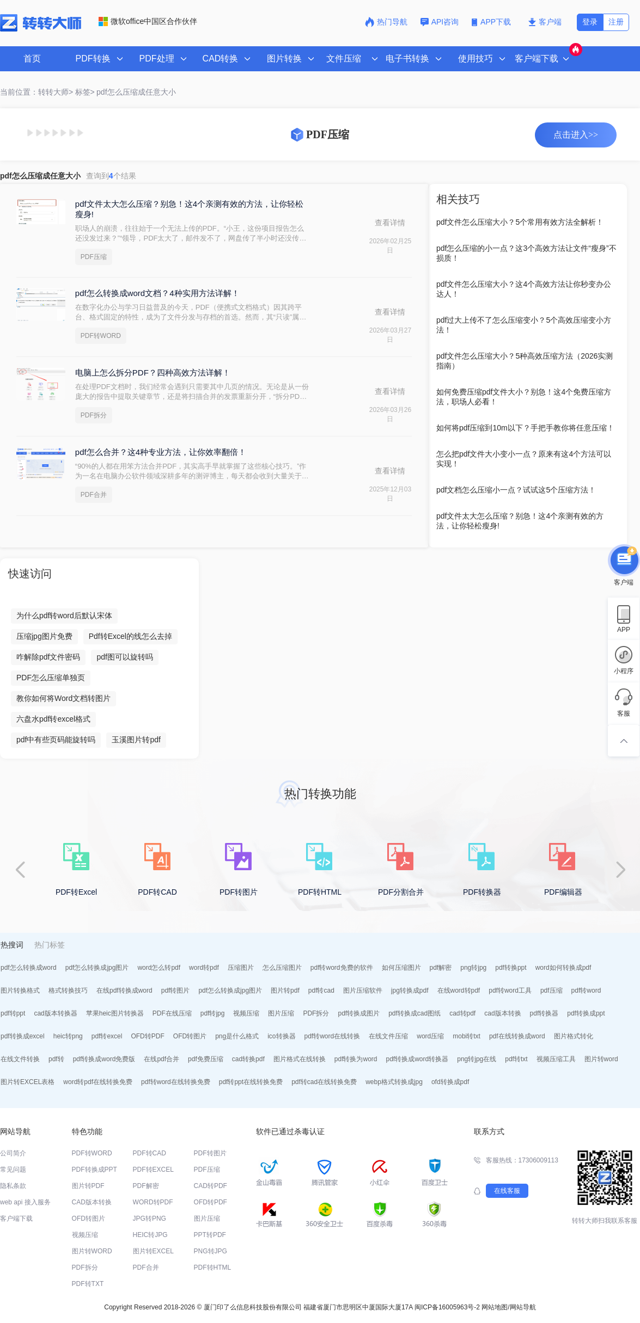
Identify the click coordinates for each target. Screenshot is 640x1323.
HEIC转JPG (150, 1235)
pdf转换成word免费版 (104, 1059)
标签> (85, 92)
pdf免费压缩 (205, 1059)
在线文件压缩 (388, 1036)
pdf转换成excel (23, 1036)
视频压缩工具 (556, 1059)
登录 (590, 21)
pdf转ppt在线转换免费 (251, 1082)
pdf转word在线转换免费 (175, 1082)
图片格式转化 (573, 1036)
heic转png (68, 1036)
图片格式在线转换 (299, 1059)
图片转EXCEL (153, 1251)
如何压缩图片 (401, 967)
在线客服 (507, 1191)
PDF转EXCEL (153, 1169)
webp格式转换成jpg (394, 1082)
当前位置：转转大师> (36, 92)
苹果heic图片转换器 (115, 1013)
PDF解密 (146, 1186)
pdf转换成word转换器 (417, 1059)
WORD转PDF (153, 1202)
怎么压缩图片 (282, 967)
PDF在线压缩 (172, 1013)
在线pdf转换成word (124, 990)
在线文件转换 (20, 1059)
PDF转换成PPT (94, 1169)
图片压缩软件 (362, 990)
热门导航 (386, 21)
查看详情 (390, 222)
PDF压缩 (94, 257)
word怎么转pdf (158, 967)
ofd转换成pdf (450, 1082)
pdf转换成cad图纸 (414, 1013)
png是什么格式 (237, 1036)
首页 (32, 58)
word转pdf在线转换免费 (97, 1082)
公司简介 (13, 1153)
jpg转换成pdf (410, 990)
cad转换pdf (248, 1059)
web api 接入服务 (25, 1202)
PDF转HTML (212, 1267)
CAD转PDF (210, 1186)
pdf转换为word (355, 1059)
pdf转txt (516, 1059)
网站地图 (494, 1307)
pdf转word (586, 990)
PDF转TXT (88, 1284)
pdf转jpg (212, 1013)
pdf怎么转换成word (29, 967)
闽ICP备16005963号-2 (447, 1307)
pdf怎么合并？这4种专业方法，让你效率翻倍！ (160, 452)
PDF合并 (94, 495)
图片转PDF (88, 1186)
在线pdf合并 (161, 1059)
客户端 (545, 21)
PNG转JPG (210, 1251)
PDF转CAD (149, 1153)
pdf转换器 (544, 1013)
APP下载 (492, 21)
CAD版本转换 (92, 1202)
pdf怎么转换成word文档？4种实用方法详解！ (157, 293)
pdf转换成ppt (586, 1013)
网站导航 (523, 1307)
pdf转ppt (13, 1013)
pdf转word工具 (510, 990)
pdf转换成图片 (359, 1013)
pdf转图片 (175, 990)
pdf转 (56, 1059)
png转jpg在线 (476, 1059)
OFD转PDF (147, 1036)
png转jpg (473, 967)
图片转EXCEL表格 (27, 1082)
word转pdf (204, 967)
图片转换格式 (20, 990)
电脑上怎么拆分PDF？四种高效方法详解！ (152, 372)
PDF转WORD (101, 336)
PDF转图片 (210, 1153)
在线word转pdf (458, 990)
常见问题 (13, 1169)
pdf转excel (107, 1036)
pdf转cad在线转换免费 (324, 1082)
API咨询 (439, 21)
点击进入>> (575, 134)
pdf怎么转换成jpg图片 (97, 967)
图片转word (601, 1059)
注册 (616, 21)
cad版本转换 (502, 1013)
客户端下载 (16, 1218)
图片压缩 (281, 1013)
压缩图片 (241, 967)
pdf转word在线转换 (332, 1036)
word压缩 (430, 1036)
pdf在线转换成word (517, 1036)
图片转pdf (285, 990)
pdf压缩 (551, 990)
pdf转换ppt (510, 967)
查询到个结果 (111, 175)
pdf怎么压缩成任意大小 (135, 92)
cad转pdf (462, 1013)
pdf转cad (321, 990)
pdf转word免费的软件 (341, 967)
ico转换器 (281, 1036)
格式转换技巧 (68, 990)
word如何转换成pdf (563, 967)
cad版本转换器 (55, 1013)
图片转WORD (92, 1251)
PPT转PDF (210, 1235)
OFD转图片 (189, 1036)
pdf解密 (441, 967)
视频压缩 (246, 1013)
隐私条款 (13, 1186)
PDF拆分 (94, 415)
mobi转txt (466, 1036)
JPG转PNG (149, 1218)
